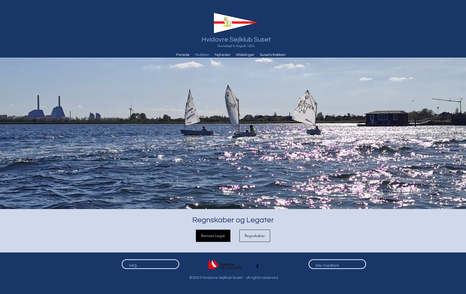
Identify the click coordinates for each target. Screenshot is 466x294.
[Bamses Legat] (213, 236)
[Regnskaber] (254, 236)
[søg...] (148, 265)
